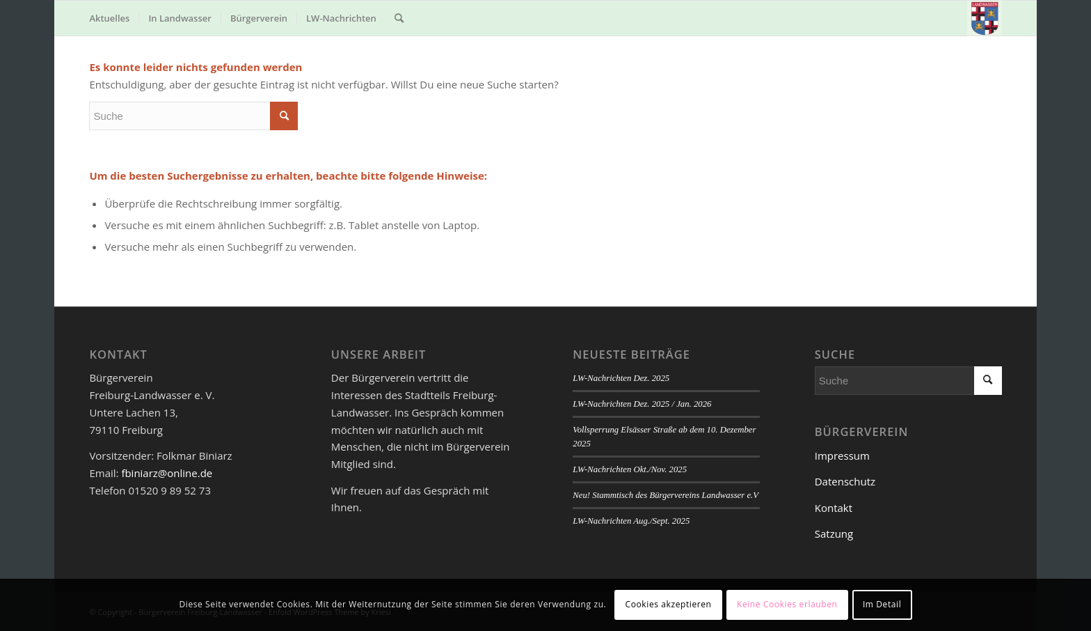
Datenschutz (845, 481)
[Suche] (399, 18)
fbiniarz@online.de (166, 473)
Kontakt (833, 508)
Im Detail (882, 604)
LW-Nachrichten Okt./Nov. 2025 (630, 469)
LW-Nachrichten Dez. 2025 (621, 378)
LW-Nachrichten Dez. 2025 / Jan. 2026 (642, 404)
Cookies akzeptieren (669, 604)
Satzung (834, 533)
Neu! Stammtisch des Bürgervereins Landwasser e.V (665, 495)
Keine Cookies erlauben (787, 604)
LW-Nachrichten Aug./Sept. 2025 (631, 521)
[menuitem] (109, 18)
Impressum (842, 455)
